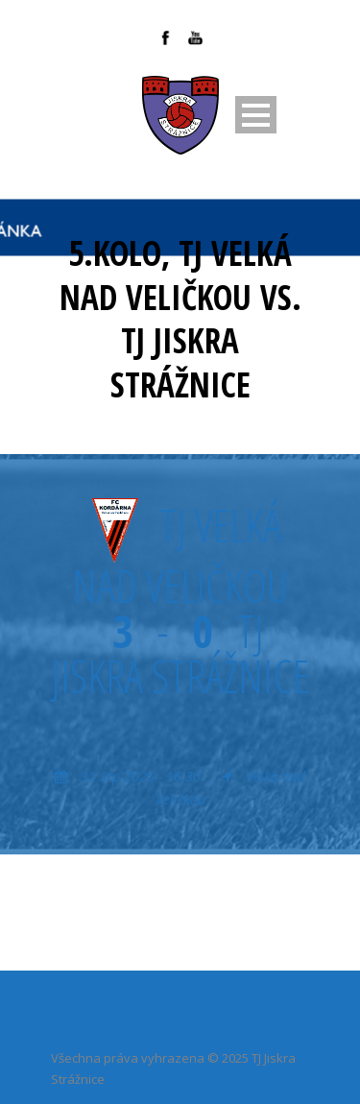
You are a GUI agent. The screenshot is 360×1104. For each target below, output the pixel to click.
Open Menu (255, 114)
